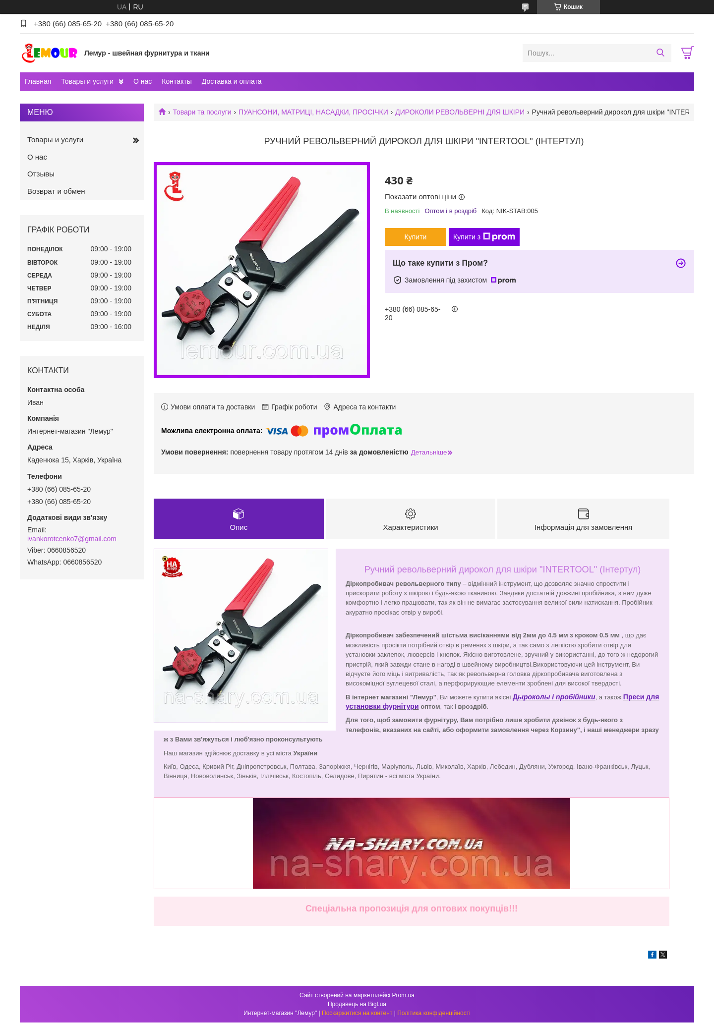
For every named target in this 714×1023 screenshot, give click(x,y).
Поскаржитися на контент (357, 1013)
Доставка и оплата (232, 81)
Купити (416, 237)
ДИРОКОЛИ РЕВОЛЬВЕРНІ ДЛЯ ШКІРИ (460, 112)
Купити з (484, 236)
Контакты (176, 81)
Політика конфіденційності (434, 1013)
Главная (38, 81)
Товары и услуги (87, 81)
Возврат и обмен (56, 191)
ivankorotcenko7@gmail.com (72, 539)
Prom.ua (403, 995)
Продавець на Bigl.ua (357, 1004)
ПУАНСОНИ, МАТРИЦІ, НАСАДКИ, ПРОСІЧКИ (313, 112)
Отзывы (41, 174)
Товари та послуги (202, 112)
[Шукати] (660, 53)
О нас (142, 81)
